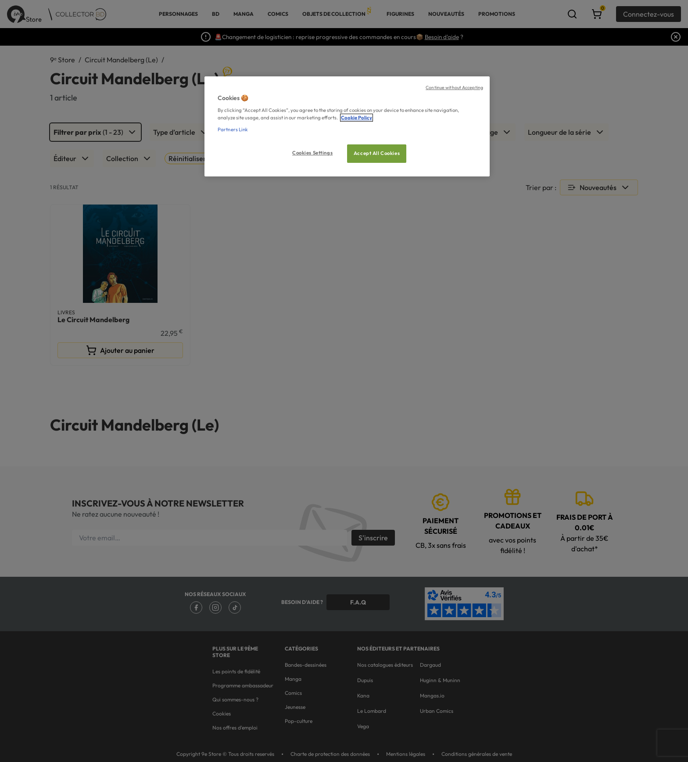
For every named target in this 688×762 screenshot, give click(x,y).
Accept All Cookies (377, 153)
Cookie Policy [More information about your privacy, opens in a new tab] (356, 118)
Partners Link (233, 129)
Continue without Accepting (454, 87)
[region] (347, 126)
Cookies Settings (312, 153)
